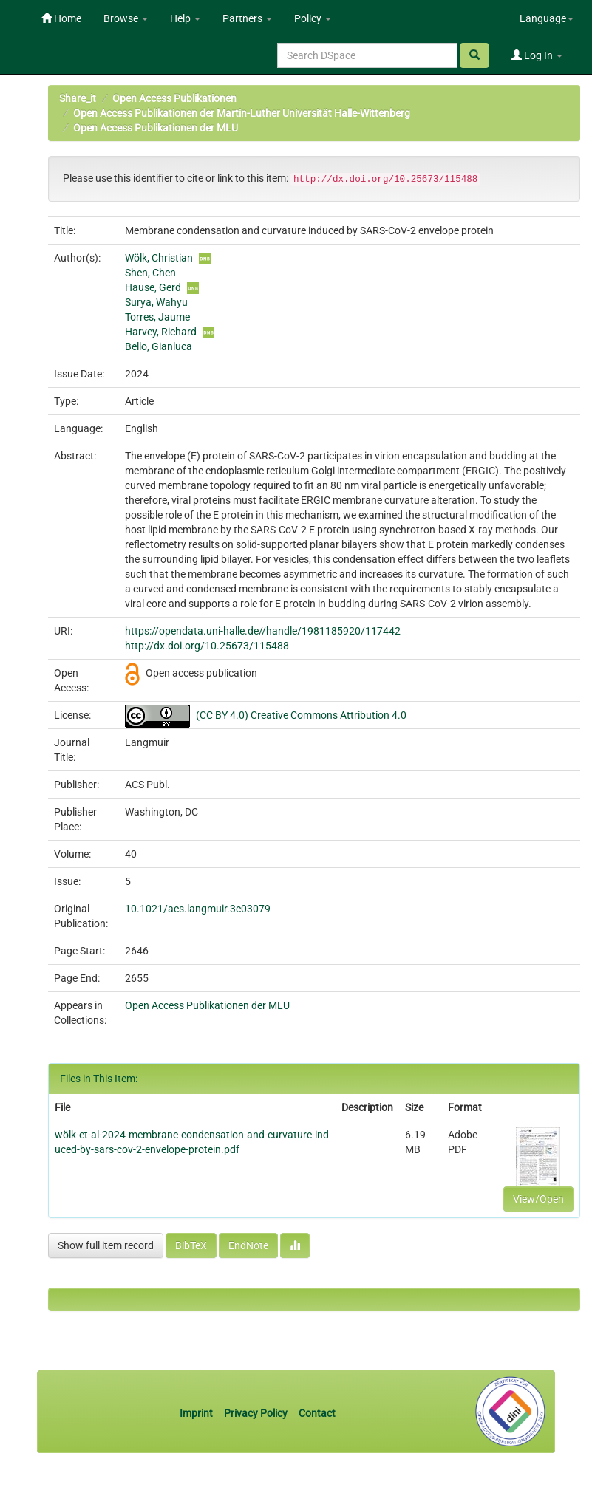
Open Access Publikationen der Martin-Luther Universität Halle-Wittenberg (241, 113)
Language (547, 18)
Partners (247, 18)
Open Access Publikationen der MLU (155, 128)
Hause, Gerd (153, 287)
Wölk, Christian (159, 258)
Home (61, 18)
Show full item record (106, 1245)
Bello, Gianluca (158, 346)
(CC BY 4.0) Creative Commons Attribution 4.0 (301, 715)
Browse (125, 18)
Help (185, 18)
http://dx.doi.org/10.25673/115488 (207, 646)
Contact (317, 1413)
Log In (536, 55)
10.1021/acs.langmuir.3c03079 (198, 909)
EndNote (248, 1245)
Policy (312, 18)
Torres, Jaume (157, 317)
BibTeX (191, 1245)
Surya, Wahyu (156, 302)
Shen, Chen (150, 272)
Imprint (197, 1413)
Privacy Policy (256, 1413)
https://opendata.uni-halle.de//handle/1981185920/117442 (263, 631)
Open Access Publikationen (174, 98)
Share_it (77, 98)
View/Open (538, 1199)
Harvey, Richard (161, 332)
